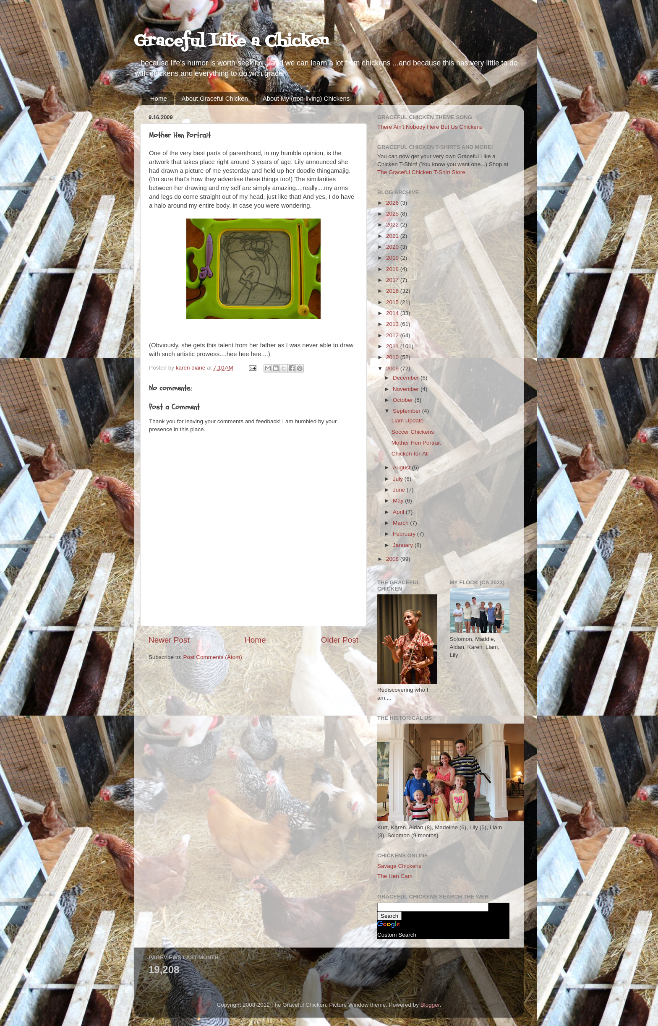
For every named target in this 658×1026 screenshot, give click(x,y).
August (402, 467)
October (404, 400)
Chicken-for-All (410, 454)
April (399, 512)
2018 (393, 269)
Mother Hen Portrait (416, 443)
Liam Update (408, 420)
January (404, 545)
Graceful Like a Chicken (231, 41)
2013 (393, 324)
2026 (393, 203)
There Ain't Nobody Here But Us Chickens (430, 127)
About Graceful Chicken (215, 98)
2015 (393, 302)
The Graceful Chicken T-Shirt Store (421, 172)
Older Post (339, 639)
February (405, 534)
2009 (393, 368)
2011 (393, 346)
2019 (393, 258)
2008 (393, 559)
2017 (393, 280)
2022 (393, 224)
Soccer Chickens (413, 432)
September (407, 411)
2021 (393, 236)
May (399, 500)
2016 (393, 291)
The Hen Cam (395, 876)
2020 (393, 247)
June (400, 490)
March (401, 523)
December (406, 378)
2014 (393, 313)
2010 (393, 357)
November (406, 389)
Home (158, 98)
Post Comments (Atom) (212, 657)
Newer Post (169, 639)
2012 (393, 335)
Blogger (430, 1005)
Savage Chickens (399, 866)
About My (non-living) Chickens (306, 98)
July (399, 479)
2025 (393, 214)
